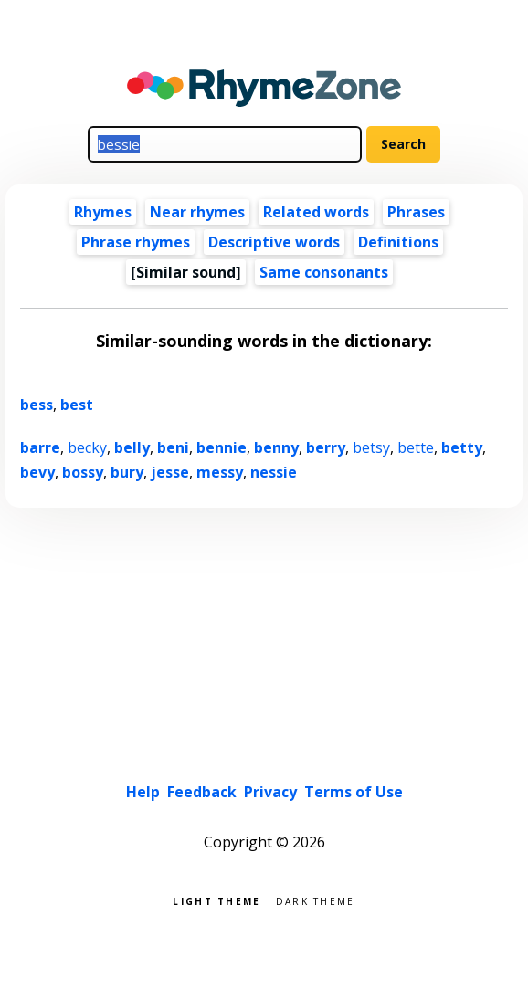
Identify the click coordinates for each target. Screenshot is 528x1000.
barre (40, 447)
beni (173, 447)
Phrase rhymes (135, 242)
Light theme (216, 900)
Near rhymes (197, 212)
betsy (371, 447)
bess (36, 405)
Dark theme (315, 900)
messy (219, 472)
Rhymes (103, 212)
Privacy (270, 792)
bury (127, 472)
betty (461, 447)
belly (132, 447)
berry (325, 447)
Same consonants (323, 272)
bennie (221, 447)
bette (415, 447)
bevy (37, 472)
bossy (82, 472)
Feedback (202, 792)
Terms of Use (353, 792)
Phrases (416, 212)
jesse (170, 472)
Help (143, 792)
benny (276, 447)
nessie (273, 472)
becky (87, 447)
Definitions (398, 242)
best (76, 405)
